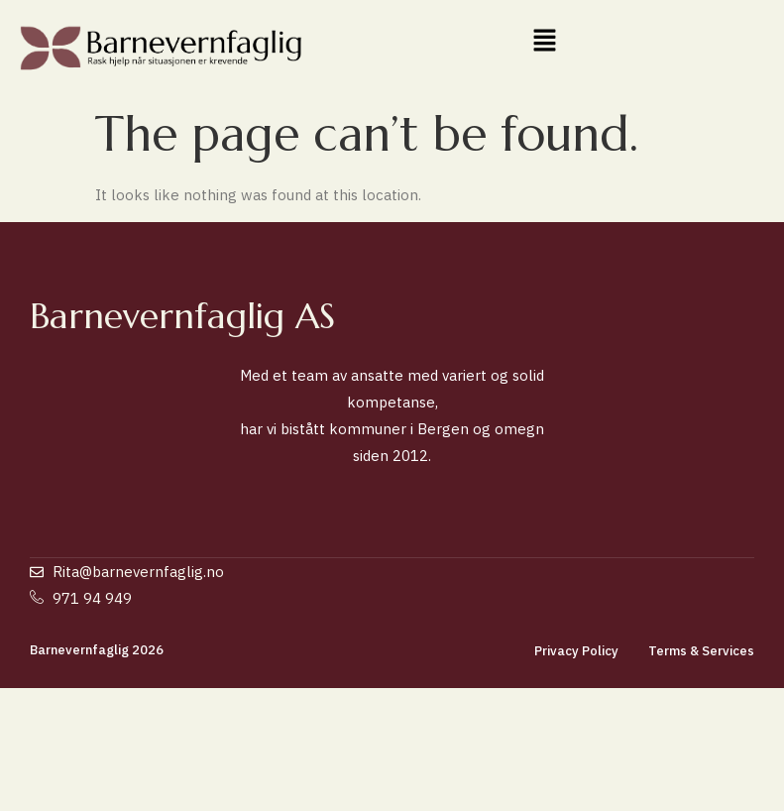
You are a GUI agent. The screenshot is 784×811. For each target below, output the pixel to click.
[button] (545, 41)
